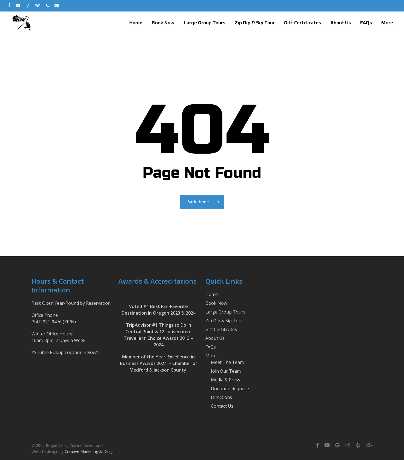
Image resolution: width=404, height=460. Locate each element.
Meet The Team (227, 362)
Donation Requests (230, 389)
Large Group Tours (225, 312)
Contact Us (222, 406)
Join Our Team (226, 371)
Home (211, 294)
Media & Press (225, 380)
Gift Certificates (221, 329)
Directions (221, 397)
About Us (215, 338)
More (211, 356)
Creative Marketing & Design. (90, 451)
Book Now (216, 303)
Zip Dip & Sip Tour (224, 321)
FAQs (210, 347)
